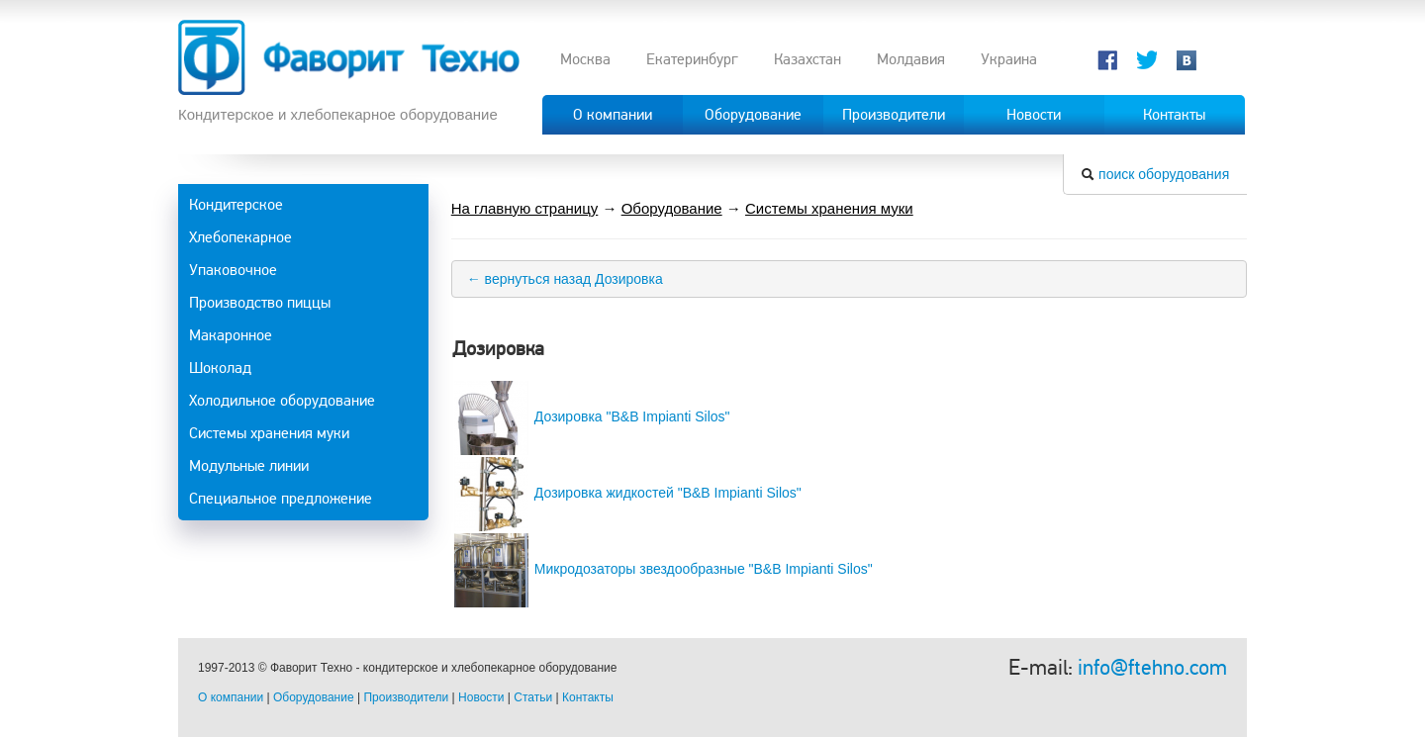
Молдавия (911, 59)
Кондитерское (236, 205)
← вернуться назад (529, 279)
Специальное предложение (280, 498)
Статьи (533, 697)
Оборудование (671, 208)
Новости (481, 697)
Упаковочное (233, 270)
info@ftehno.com (1152, 667)
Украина (1009, 59)
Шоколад (220, 368)
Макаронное (230, 335)
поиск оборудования (1163, 174)
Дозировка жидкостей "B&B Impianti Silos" (668, 493)
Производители (405, 697)
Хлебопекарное (240, 237)
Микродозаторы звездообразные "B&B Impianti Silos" (703, 569)
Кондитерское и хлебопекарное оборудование (338, 114)
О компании (230, 697)
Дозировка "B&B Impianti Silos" (632, 416)
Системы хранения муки (269, 433)
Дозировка (629, 279)
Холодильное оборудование (282, 401)
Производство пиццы (260, 303)
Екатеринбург (692, 59)
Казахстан (807, 59)
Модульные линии (249, 466)
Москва (585, 59)
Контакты (588, 697)
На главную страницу (525, 208)
